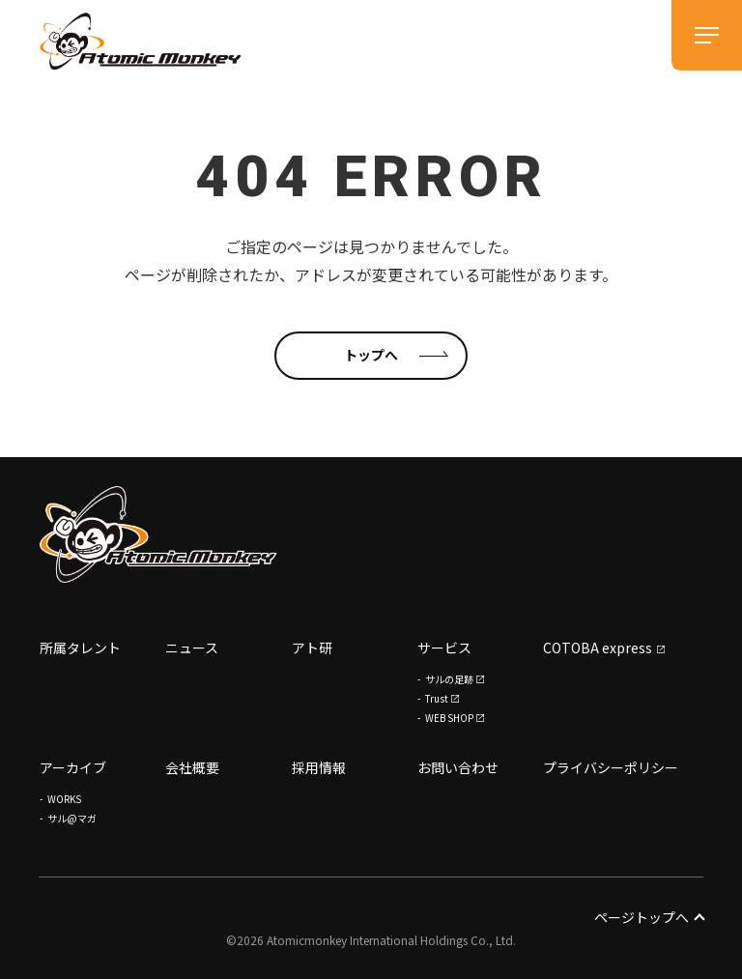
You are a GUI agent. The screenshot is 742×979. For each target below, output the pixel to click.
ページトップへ (648, 917)
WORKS (64, 799)
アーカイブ (73, 767)
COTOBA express (597, 647)
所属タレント (80, 647)
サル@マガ (72, 818)
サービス (444, 647)
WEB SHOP (449, 717)
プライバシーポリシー (610, 767)
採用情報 (319, 767)
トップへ (371, 354)
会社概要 (192, 767)
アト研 (312, 647)
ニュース (191, 647)
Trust (436, 698)
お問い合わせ (458, 767)
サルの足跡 (449, 679)
